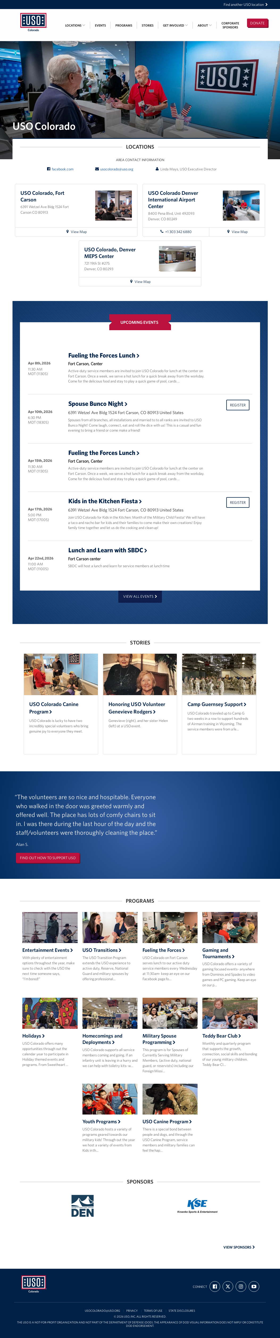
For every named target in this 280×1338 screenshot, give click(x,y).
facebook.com (60, 169)
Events (100, 25)
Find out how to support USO (48, 857)
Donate (257, 23)
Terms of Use (153, 1311)
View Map (78, 232)
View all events (140, 596)
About (205, 25)
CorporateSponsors (230, 25)
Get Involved (175, 25)
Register (238, 405)
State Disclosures (182, 1311)
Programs (123, 25)
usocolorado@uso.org (114, 169)
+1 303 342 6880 (176, 231)
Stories (147, 25)
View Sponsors (239, 1247)
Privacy (132, 1311)
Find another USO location (246, 4)
